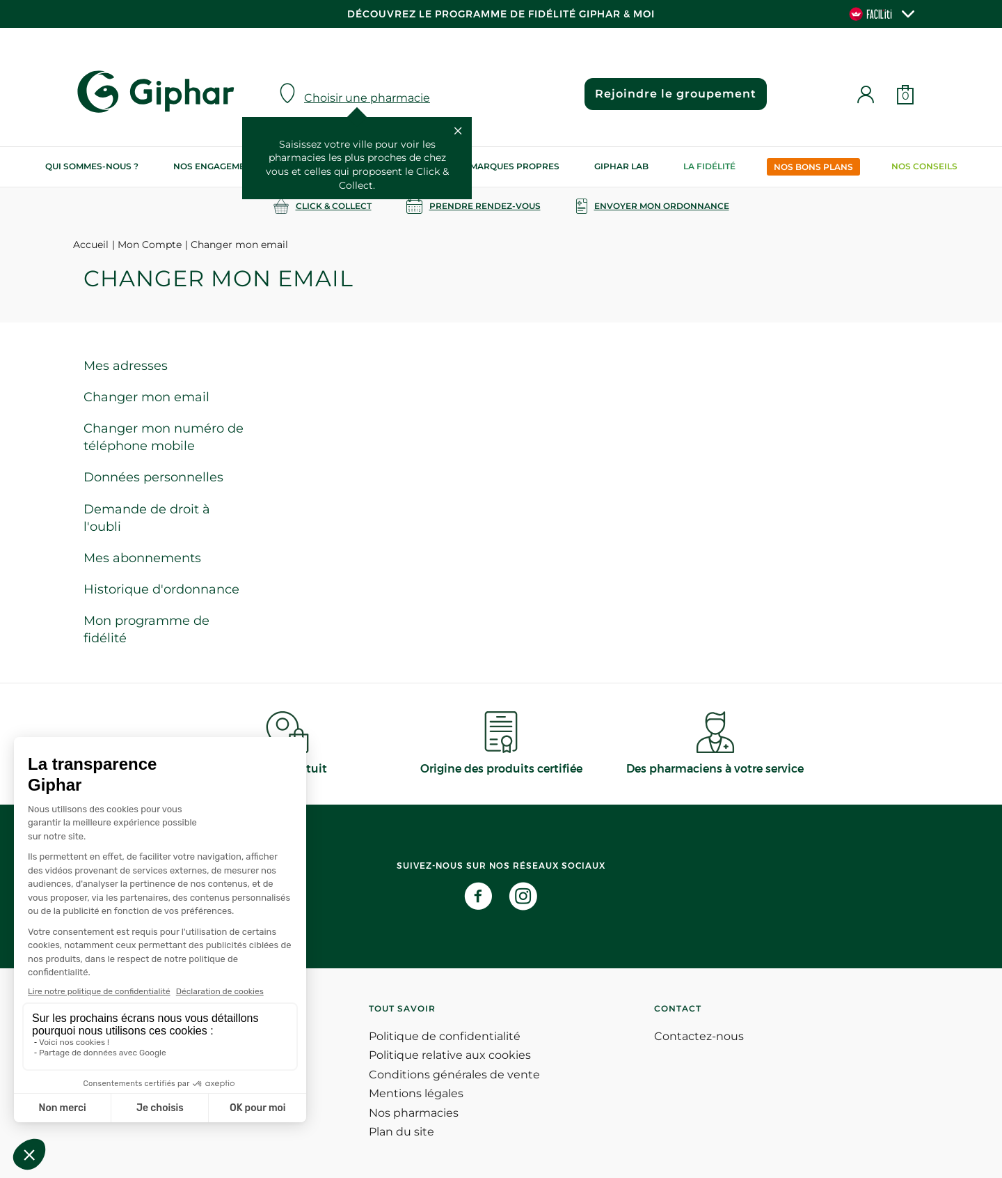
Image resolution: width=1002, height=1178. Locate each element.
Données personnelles (153, 477)
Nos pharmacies (414, 1112)
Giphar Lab (621, 166)
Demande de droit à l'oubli (147, 518)
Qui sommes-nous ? (91, 166)
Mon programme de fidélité (146, 629)
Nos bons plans (813, 167)
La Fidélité (709, 166)
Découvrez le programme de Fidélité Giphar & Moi (501, 14)
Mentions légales (416, 1093)
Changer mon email (146, 397)
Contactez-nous (699, 1036)
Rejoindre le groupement (675, 93)
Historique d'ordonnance (161, 589)
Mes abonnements (142, 558)
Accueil (91, 244)
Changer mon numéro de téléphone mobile (164, 437)
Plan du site (401, 1131)
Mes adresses (126, 365)
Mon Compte (150, 244)
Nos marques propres (503, 166)
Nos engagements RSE (227, 166)
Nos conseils (924, 166)
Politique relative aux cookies (450, 1055)
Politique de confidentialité (444, 1036)
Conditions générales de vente (454, 1074)
